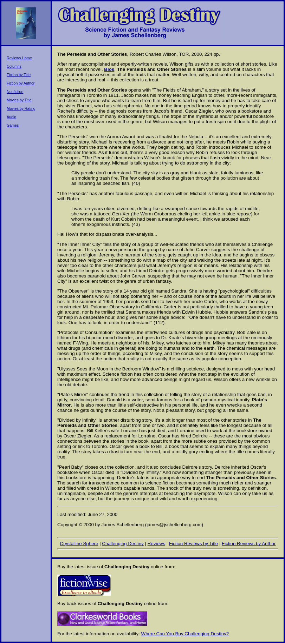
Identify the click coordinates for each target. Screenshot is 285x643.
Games (13, 125)
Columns (14, 66)
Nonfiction (15, 91)
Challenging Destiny (123, 543)
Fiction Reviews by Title (193, 543)
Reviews (156, 543)
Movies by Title (19, 100)
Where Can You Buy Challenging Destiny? (185, 633)
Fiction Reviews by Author (249, 543)
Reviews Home (19, 58)
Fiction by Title (19, 75)
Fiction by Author (20, 83)
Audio (11, 117)
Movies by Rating (21, 108)
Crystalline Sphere (79, 543)
